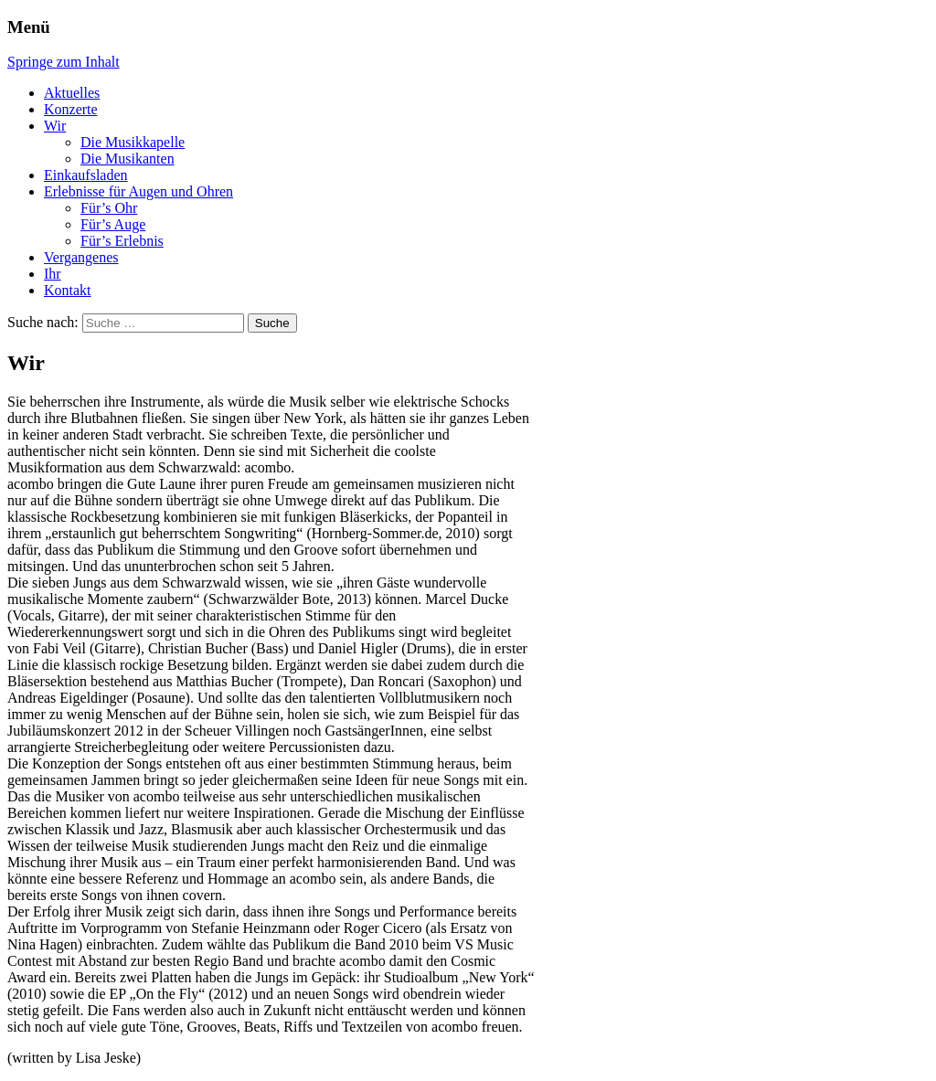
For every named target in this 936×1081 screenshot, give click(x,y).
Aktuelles (72, 93)
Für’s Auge (112, 224)
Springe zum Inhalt (63, 61)
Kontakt (67, 290)
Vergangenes (81, 257)
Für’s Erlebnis (122, 241)
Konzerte (71, 109)
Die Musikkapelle (132, 142)
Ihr (52, 273)
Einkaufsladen (86, 175)
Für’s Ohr (108, 208)
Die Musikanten (127, 158)
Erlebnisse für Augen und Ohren (138, 191)
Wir (55, 125)
